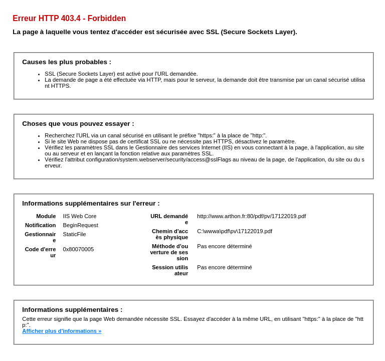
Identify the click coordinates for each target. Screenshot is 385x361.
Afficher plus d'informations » (61, 331)
